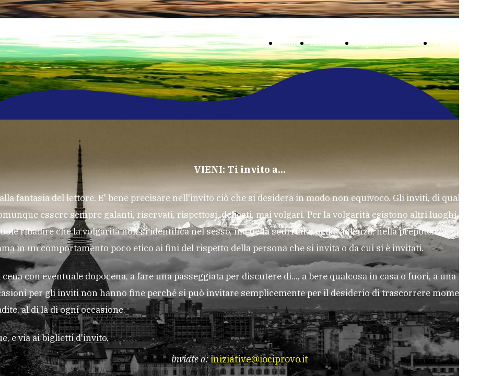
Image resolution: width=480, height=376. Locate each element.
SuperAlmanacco (391, 43)
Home (290, 43)
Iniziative (329, 43)
